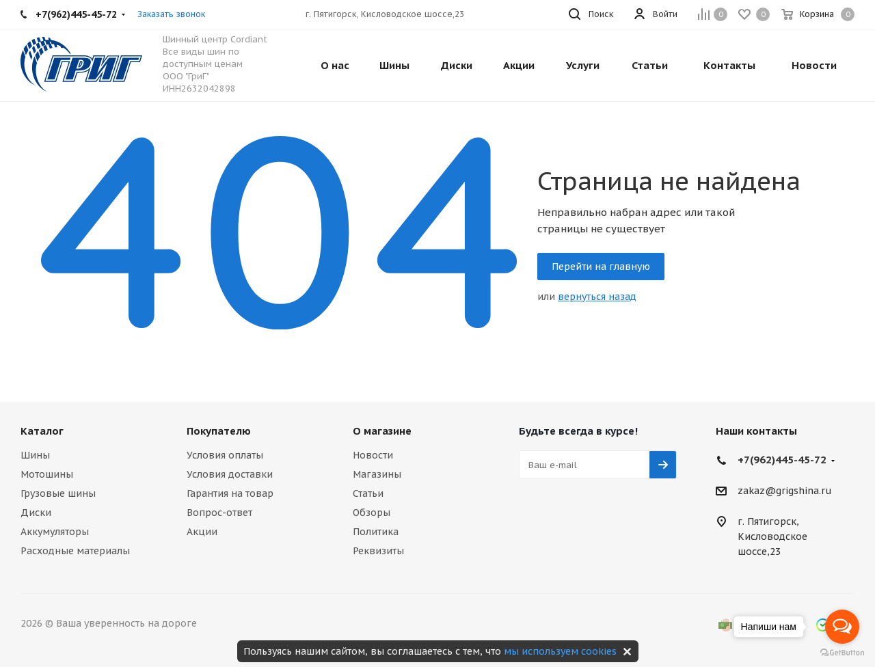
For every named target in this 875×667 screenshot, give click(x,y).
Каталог (42, 430)
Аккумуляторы (55, 532)
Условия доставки (230, 474)
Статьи (368, 493)
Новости (373, 455)
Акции (202, 532)
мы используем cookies (560, 651)
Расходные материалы (75, 551)
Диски (36, 512)
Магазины (377, 474)
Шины (35, 455)
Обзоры (371, 512)
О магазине (382, 430)
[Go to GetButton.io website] (842, 653)
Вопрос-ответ (219, 512)
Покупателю (219, 430)
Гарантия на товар (230, 493)
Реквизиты (378, 551)
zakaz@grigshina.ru (785, 491)
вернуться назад (597, 296)
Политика (376, 532)
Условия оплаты (225, 455)
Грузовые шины (58, 493)
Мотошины (47, 474)
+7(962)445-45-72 (782, 459)
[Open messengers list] (842, 627)
